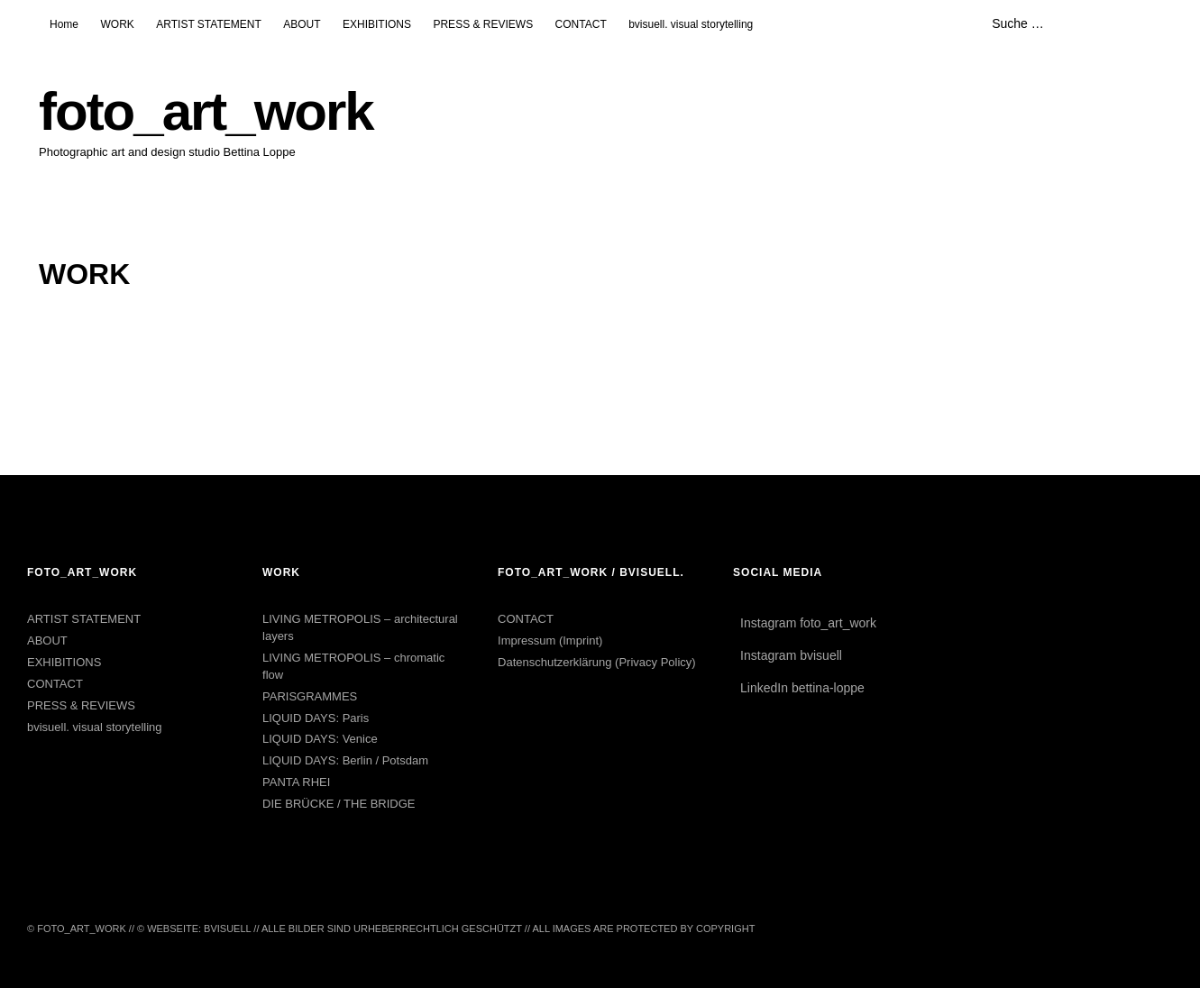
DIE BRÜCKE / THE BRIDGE (339, 803)
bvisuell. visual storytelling (690, 24)
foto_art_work (206, 111)
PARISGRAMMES (309, 696)
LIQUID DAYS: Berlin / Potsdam (345, 760)
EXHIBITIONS (377, 24)
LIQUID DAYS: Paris (315, 718)
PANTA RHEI (296, 782)
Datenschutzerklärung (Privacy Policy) (597, 662)
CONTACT (581, 24)
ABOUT (301, 24)
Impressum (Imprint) (550, 640)
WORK (116, 24)
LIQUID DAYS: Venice (320, 739)
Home (64, 24)
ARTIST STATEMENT (208, 24)
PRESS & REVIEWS (483, 24)
